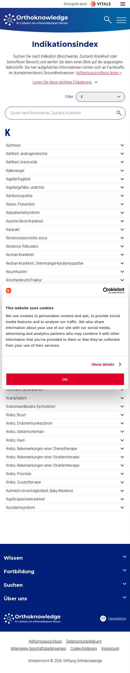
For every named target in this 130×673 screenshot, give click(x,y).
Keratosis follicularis (65, 246)
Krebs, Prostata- (65, 473)
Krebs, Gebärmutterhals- (65, 431)
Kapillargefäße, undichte (65, 187)
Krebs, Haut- (65, 440)
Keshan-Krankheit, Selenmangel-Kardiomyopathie (65, 263)
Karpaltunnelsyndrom (65, 212)
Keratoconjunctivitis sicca (65, 238)
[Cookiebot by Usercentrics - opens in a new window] (102, 290)
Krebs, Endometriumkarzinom (65, 423)
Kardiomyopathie (65, 195)
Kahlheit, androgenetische (65, 153)
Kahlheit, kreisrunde (65, 162)
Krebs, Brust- (65, 415)
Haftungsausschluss (45, 641)
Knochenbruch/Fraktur (65, 280)
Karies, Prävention (65, 204)
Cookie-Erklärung (84, 648)
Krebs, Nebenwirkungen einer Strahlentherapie (65, 457)
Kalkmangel (65, 170)
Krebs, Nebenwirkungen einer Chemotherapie (65, 448)
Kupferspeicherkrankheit (65, 499)
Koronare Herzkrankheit (65, 389)
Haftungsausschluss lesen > (98, 72)
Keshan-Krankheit (65, 254)
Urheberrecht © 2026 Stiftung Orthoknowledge (65, 660)
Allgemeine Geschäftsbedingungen (38, 648)
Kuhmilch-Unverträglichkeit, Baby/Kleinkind (65, 490)
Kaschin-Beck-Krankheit (65, 221)
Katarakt (65, 229)
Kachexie (65, 145)
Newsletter (113, 618)
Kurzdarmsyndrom (65, 507)
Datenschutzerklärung (83, 641)
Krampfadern (65, 398)
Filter (69, 96)
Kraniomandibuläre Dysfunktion (65, 406)
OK (65, 379)
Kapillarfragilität (65, 179)
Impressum (110, 648)
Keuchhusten (65, 271)
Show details (103, 364)
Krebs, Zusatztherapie (65, 482)
